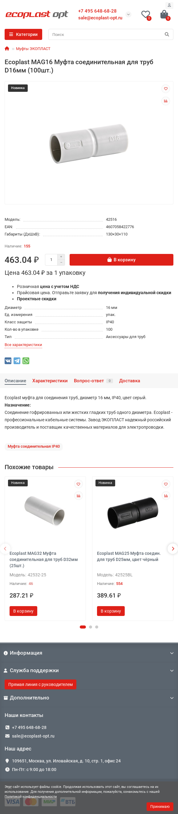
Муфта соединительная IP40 (34, 446)
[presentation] (5, 548)
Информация (89, 653)
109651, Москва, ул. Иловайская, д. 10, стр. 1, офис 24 (66, 760)
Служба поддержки (89, 670)
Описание (15, 381)
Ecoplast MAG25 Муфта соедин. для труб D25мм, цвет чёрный (129, 556)
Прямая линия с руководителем (40, 684)
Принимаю (160, 806)
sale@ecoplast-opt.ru (100, 18)
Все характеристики (23, 344)
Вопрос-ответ (93, 381)
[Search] (110, 34)
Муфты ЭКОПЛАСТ (33, 48)
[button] (83, 627)
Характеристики (50, 381)
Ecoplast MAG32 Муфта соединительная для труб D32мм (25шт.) (44, 559)
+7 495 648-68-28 (29, 727)
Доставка (129, 381)
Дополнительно (89, 698)
